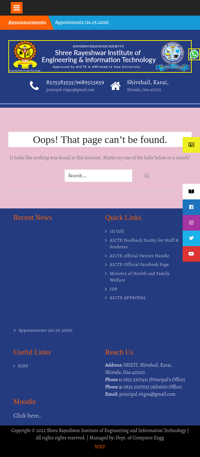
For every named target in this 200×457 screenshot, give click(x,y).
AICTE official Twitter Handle (139, 256)
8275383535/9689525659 (75, 82)
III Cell (117, 231)
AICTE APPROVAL (128, 298)
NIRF (23, 366)
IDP (114, 289)
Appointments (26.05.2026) (82, 22)
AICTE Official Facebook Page (139, 264)
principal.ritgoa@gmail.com (70, 89)
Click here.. (27, 415)
